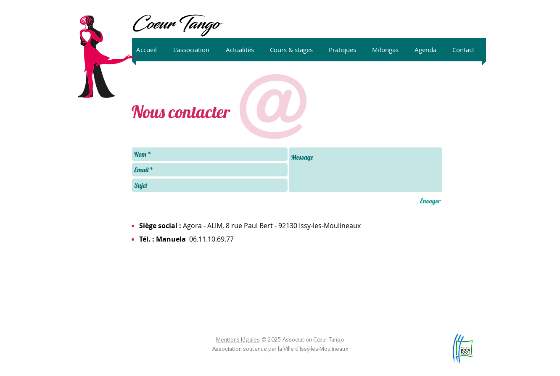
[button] (195, 49)
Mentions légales (238, 339)
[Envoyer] (430, 201)
